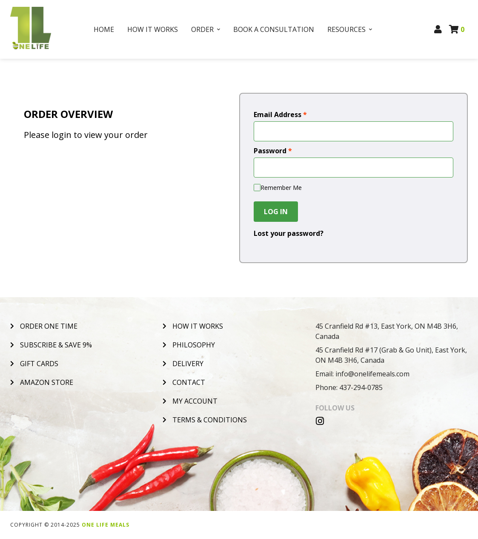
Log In (276, 211)
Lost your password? (288, 233)
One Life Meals (105, 524)
